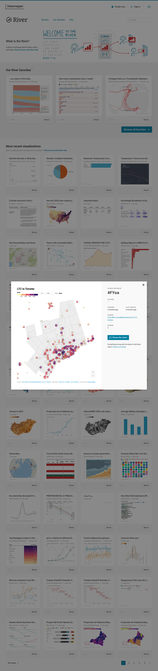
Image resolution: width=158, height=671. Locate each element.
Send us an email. (119, 347)
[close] (143, 285)
